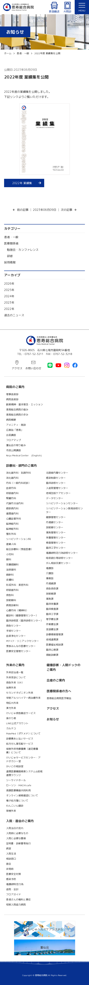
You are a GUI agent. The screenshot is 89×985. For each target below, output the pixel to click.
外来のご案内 (15, 665)
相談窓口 (11, 858)
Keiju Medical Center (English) (24, 455)
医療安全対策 (13, 874)
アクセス (17, 368)
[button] (82, 7)
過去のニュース (14, 315)
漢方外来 (11, 708)
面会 (8, 864)
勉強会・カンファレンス (22, 250)
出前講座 (11, 435)
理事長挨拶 (12, 394)
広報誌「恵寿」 (14, 430)
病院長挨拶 (12, 399)
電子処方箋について (17, 800)
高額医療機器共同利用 (18, 790)
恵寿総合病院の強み (17, 409)
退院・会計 (12, 889)
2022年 (9, 309)
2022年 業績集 (22, 183)
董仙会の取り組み (16, 445)
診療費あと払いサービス (19, 738)
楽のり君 (11, 718)
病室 (8, 848)
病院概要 (11, 419)
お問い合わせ (33, 368)
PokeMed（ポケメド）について (23, 733)
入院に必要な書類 (16, 838)
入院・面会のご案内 (20, 821)
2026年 (9, 283)
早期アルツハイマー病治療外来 (23, 698)
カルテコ (11, 728)
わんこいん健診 (14, 805)
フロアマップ (13, 440)
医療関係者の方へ (59, 691)
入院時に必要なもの (17, 833)
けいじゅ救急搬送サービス (21, 713)
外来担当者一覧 (14, 672)
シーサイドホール (16, 780)
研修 (10, 256)
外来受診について (16, 677)
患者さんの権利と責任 (18, 899)
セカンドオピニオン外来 (19, 692)
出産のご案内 (56, 680)
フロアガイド (13, 894)
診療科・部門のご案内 (21, 465)
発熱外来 (11, 687)
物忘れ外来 (12, 703)
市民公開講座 (13, 450)
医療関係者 (11, 243)
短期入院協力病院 (16, 904)
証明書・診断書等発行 (18, 843)
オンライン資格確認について (22, 795)
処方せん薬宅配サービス (19, 743)
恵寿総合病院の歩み (17, 414)
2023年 (9, 302)
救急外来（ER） (15, 682)
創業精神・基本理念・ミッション (24, 404)
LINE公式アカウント (17, 723)
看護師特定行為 (14, 884)
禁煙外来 (11, 811)
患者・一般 (11, 237)
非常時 (10, 869)
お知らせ (53, 719)
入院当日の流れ (14, 828)
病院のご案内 (15, 387)
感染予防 (11, 879)
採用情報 (10, 262)
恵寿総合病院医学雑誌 (59, 698)
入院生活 (11, 853)
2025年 (9, 290)
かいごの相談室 (14, 766)
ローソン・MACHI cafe (18, 785)
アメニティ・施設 (16, 425)
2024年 (9, 296)
